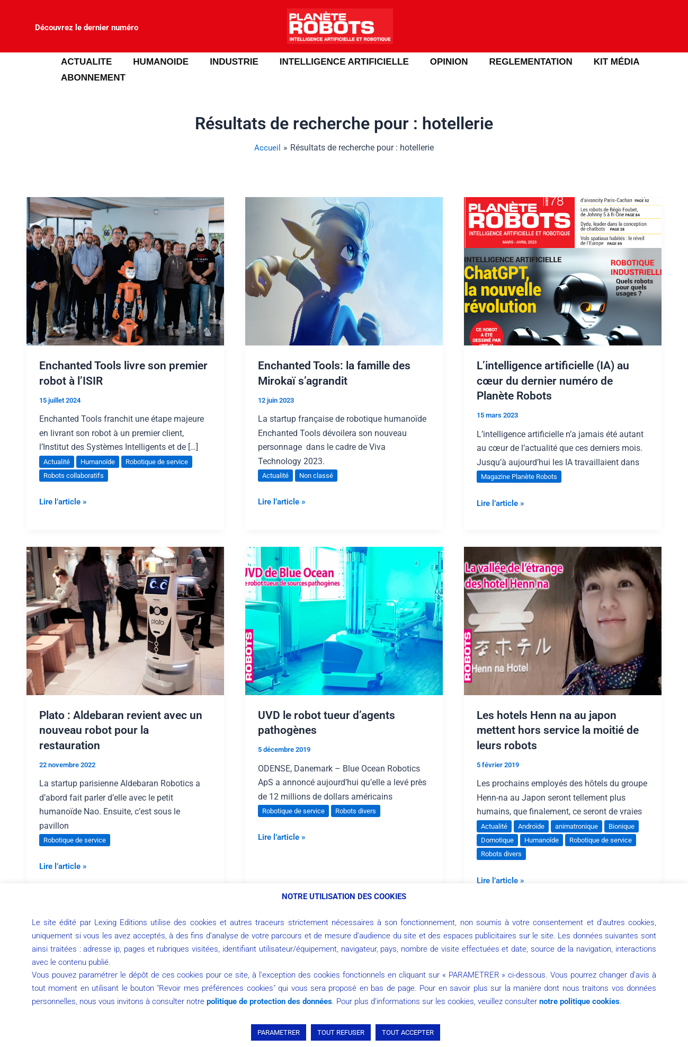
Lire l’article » (65, 501)
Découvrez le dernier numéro (86, 27)
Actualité (58, 461)
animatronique (585, 826)
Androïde (535, 826)
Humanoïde (102, 461)
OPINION (435, 62)
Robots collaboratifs (76, 475)
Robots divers (363, 810)
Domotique (538, 840)
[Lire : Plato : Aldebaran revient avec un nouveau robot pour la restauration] (125, 620)
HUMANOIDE (156, 62)
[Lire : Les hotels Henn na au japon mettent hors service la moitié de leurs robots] (563, 620)
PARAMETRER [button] (278, 1032)
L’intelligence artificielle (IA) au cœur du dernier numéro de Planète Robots (558, 380)
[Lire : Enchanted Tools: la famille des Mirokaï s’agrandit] (344, 270)
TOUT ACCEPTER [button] (408, 1032)
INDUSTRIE (226, 62)
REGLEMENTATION (513, 62)
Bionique (495, 840)
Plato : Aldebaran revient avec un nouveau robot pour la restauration (124, 730)
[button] (24, 70)
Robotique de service (166, 461)
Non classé (320, 475)
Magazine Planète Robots (523, 476)
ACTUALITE (84, 62)
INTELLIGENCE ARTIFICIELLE (333, 62)
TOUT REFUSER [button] (340, 1032)
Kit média (596, 62)
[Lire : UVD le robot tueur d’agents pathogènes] (344, 620)
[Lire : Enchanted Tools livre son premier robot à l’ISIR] (125, 270)
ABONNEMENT (91, 78)
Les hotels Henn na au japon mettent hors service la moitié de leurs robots (561, 730)
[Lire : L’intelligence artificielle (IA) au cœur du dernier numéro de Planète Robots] (563, 270)
